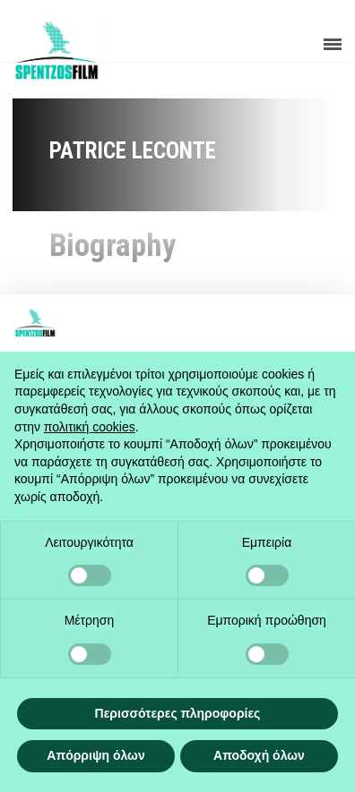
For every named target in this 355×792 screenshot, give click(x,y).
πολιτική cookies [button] (89, 427)
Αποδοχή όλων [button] (259, 755)
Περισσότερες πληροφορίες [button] (178, 713)
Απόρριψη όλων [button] (95, 755)
